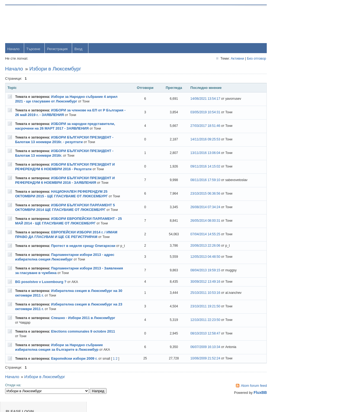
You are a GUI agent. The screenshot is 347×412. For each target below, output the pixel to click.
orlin (288, 113)
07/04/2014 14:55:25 (197, 239)
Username (293, 24)
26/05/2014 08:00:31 (197, 226)
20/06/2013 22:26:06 (197, 253)
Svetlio (290, 237)
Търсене (33, 49)
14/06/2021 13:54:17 (197, 99)
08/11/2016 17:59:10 (197, 180)
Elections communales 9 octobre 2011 (83, 341)
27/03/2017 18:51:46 (197, 126)
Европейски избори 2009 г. (75, 368)
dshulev (291, 166)
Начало (14, 49)
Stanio (290, 254)
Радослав (293, 184)
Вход (79, 49)
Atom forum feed (242, 395)
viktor (289, 219)
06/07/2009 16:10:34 (197, 357)
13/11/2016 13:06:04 (197, 153)
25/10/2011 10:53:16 (197, 302)
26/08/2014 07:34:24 (197, 212)
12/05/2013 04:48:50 (197, 266)
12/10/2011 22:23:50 (197, 329)
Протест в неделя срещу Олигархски (84, 251)
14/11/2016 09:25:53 (197, 140)
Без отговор (244, 59)
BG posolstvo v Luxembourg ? (41, 291)
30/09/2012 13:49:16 (197, 291)
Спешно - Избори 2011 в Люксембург (83, 327)
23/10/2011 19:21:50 (197, 316)
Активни (225, 59)
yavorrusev (293, 131)
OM (288, 201)
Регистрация (57, 49)
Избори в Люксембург (56, 69)
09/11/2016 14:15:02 (197, 167)
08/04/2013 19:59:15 (197, 280)
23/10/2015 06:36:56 (197, 196)
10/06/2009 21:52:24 (197, 368)
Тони (289, 149)
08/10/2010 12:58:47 (197, 343)
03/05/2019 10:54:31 (197, 113)
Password (292, 38)
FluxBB (248, 402)
